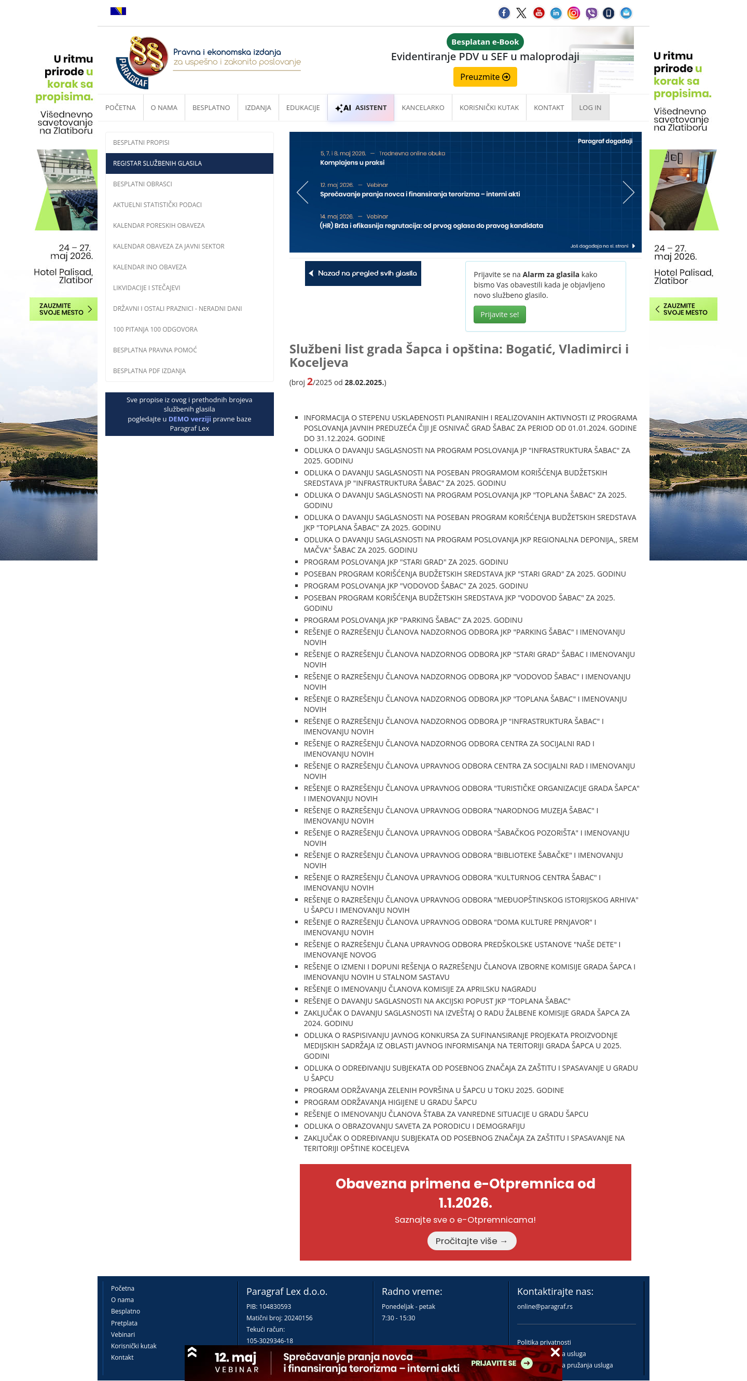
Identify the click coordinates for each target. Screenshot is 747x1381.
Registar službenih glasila (157, 163)
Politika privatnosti (544, 1342)
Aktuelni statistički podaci (157, 204)
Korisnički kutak (134, 1346)
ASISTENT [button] (361, 107)
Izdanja (258, 107)
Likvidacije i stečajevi (147, 287)
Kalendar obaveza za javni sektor (169, 246)
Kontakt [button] (549, 107)
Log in (590, 107)
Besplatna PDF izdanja (149, 370)
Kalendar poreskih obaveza (159, 225)
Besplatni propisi (141, 142)
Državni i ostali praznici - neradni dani (177, 308)
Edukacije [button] (303, 107)
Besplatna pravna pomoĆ (155, 350)
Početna (120, 107)
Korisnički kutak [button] (489, 107)
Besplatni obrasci (142, 184)
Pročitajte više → (472, 1241)
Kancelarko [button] (423, 107)
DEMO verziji (190, 418)
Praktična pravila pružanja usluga (565, 1365)
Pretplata (124, 1323)
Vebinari (123, 1334)
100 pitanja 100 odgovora (155, 329)
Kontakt (122, 1357)
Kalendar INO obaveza (150, 267)
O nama (164, 107)
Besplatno (211, 107)
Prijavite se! (499, 314)
